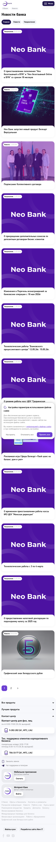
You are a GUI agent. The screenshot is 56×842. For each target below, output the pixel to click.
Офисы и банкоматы (18, 802)
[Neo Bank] (7, 3)
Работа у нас (37, 805)
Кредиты (27, 808)
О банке (5, 802)
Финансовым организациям (13, 817)
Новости (26, 805)
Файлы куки (10, 829)
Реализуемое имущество (12, 808)
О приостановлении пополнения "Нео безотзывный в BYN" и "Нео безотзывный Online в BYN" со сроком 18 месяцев (28, 33)
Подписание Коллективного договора (20, 143)
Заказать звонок (10, 761)
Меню (48, 3)
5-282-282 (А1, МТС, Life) (18, 730)
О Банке (5, 8)
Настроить (10, 434)
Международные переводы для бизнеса (18, 814)
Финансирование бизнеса (12, 811)
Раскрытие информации (11, 805)
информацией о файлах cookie (38, 426)
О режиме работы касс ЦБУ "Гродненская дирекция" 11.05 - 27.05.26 (28, 362)
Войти (18, 794)
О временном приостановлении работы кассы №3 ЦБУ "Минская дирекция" (26, 472)
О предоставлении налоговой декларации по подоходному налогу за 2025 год (24, 579)
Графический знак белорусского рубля (20, 632)
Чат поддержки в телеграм (15, 765)
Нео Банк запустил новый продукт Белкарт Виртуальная (23, 90)
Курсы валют (49, 805)
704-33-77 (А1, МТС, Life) (18, 753)
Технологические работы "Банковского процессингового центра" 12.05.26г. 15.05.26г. (24, 307)
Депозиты (37, 808)
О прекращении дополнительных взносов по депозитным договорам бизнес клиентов (23, 197)
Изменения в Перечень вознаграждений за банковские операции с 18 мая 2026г (23, 252)
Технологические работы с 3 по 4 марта (21, 525)
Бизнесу (45, 808)
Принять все (44, 434)
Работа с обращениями (35, 817)
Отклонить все (27, 434)
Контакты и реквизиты (37, 802)
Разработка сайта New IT (32, 829)
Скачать (19, 778)
